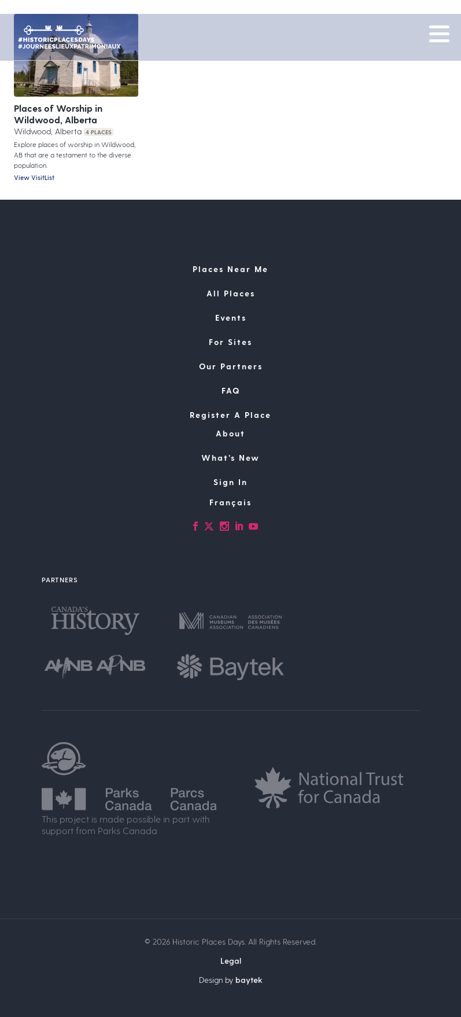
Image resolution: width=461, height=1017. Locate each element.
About (230, 433)
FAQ (231, 390)
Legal (230, 960)
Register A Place (230, 415)
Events (230, 317)
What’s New (230, 457)
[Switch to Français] (230, 502)
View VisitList (34, 177)
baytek (249, 980)
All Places (230, 293)
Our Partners (231, 366)
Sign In (230, 482)
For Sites (230, 342)
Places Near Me (230, 269)
